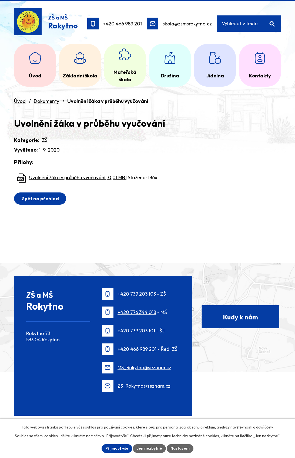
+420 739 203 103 (137, 294)
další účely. (265, 427)
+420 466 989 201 (122, 24)
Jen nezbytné (149, 448)
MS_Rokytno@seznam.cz (144, 367)
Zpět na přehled (40, 198)
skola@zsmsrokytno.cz (187, 24)
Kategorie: (26, 140)
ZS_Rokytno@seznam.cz (144, 386)
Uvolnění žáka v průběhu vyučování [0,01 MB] (78, 177)
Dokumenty (46, 101)
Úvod (20, 101)
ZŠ (45, 140)
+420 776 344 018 (137, 312)
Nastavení (180, 448)
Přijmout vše (116, 448)
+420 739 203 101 (136, 331)
